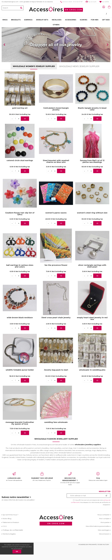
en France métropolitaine (14, 476)
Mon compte (104, 519)
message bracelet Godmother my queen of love (20, 423)
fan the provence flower (56, 265)
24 (92, 114)
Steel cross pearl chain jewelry (56, 318)
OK (17, 551)
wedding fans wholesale (56, 422)
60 (92, 167)
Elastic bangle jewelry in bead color (92, 109)
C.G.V (5, 526)
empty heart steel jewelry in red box (92, 318)
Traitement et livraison (11, 522)
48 (56, 219)
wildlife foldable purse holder (20, 370)
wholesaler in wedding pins (92, 370)
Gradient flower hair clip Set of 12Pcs (19, 213)
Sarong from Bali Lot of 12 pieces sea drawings (92, 161)
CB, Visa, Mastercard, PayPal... (42, 476)
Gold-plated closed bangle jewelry (56, 109)
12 (56, 114)
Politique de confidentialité (13, 530)
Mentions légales (9, 534)
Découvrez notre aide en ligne (98, 476)
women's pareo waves (55, 213)
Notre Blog (7, 519)
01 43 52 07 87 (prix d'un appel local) (70, 478)
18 (19, 376)
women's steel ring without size (92, 213)
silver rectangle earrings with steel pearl (92, 266)
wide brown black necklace (20, 318)
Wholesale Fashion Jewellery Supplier (56, 439)
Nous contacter (103, 515)
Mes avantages (103, 530)
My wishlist (104, 2)
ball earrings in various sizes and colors (19, 266)
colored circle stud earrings (20, 161)
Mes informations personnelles (97, 526)
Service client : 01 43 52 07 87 (71, 2)
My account (91, 2)
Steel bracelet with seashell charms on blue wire (56, 161)
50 (19, 114)
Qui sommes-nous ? (10, 515)
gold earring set (19, 108)
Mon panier (105, 522)
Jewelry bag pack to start (56, 370)
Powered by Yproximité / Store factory (94, 544)
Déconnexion (104, 534)
